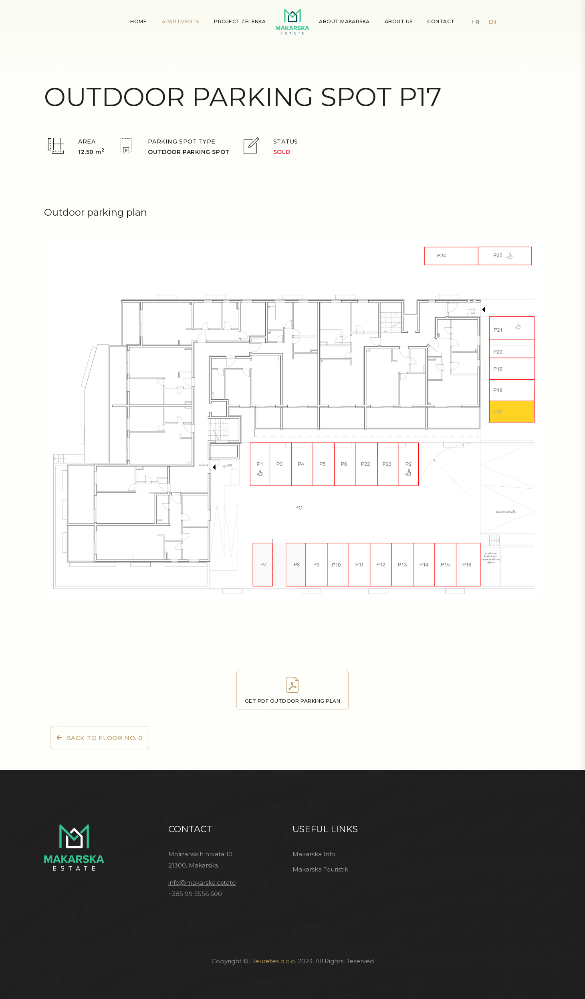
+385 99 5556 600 (195, 894)
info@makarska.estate (202, 882)
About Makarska (344, 21)
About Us (399, 21)
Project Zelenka (240, 21)
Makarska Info (313, 854)
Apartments (180, 21)
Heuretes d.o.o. (273, 961)
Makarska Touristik (320, 869)
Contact (440, 21)
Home (138, 21)
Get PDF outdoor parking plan (292, 690)
